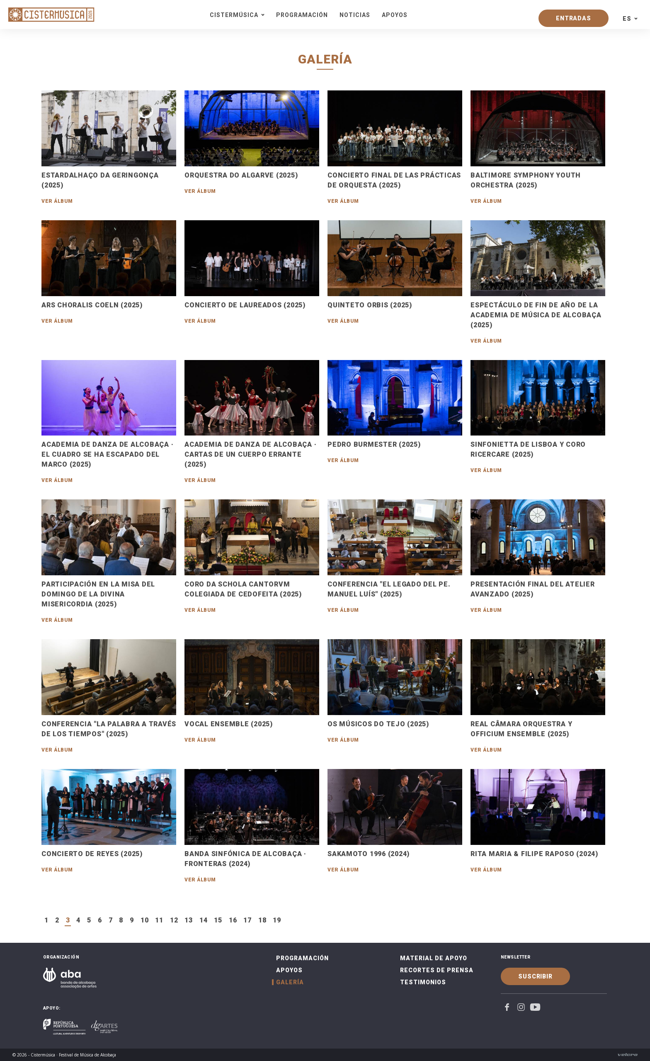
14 (203, 920)
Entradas (573, 18)
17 (247, 920)
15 (218, 920)
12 (174, 920)
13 (188, 920)
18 (262, 920)
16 (233, 920)
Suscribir (535, 976)
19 (277, 920)
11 (159, 920)
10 (145, 920)
